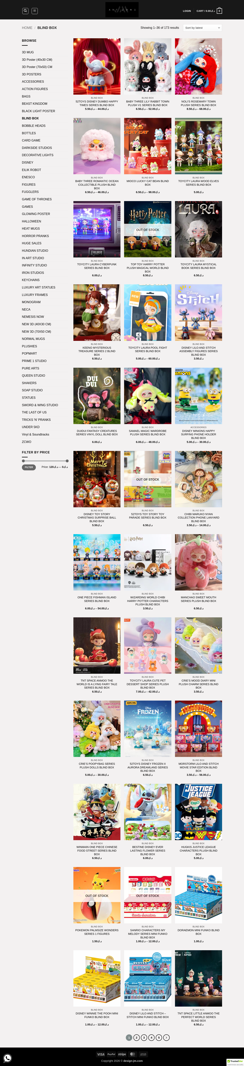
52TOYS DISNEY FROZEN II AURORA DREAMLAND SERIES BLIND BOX (148, 767)
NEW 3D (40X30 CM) (36, 324)
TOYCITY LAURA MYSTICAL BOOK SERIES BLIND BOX (199, 266)
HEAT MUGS (31, 228)
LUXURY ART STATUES (38, 287)
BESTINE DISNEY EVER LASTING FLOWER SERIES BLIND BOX (147, 850)
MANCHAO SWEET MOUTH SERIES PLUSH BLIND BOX (198, 599)
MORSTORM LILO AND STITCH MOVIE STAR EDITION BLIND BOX (199, 767)
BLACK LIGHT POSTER (38, 111)
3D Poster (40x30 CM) (37, 59)
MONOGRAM (31, 302)
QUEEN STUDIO (33, 375)
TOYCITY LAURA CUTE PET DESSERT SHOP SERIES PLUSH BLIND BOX (148, 684)
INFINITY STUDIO (34, 265)
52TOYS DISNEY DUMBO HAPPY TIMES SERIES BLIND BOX (97, 103)
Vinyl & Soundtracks (35, 434)
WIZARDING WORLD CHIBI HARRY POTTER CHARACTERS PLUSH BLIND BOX (147, 601)
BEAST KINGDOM (34, 103)
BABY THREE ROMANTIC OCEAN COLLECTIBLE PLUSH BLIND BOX (97, 185)
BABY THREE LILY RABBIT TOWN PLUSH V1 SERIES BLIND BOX (147, 103)
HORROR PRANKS (35, 236)
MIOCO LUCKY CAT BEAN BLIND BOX (148, 183)
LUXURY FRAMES (35, 294)
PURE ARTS (30, 368)
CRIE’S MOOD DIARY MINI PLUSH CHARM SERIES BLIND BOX (198, 684)
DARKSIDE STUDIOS (37, 147)
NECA (26, 309)
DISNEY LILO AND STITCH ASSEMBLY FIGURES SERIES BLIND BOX (198, 351)
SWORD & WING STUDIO (40, 405)
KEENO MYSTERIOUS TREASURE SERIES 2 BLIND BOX (97, 351)
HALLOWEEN (31, 221)
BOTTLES (29, 133)
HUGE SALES (31, 243)
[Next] (166, 1037)
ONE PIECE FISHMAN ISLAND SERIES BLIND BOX (97, 599)
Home (27, 28)
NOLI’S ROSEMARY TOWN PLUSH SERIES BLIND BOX (198, 103)
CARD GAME (31, 140)
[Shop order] (202, 28)
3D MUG (28, 52)
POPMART (29, 353)
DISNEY (27, 162)
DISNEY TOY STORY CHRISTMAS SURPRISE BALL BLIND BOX (97, 518)
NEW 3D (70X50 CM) (36, 331)
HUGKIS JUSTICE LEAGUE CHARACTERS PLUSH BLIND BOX (199, 850)
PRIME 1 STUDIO (34, 361)
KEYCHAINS (30, 280)
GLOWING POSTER (36, 214)
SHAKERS (29, 383)
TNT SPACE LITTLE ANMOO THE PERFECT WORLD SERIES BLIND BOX (198, 1017)
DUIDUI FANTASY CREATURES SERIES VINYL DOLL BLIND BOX (97, 432)
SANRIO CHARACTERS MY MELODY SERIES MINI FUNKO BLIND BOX (147, 934)
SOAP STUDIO (32, 390)
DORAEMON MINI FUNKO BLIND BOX (199, 932)
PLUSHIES (29, 346)
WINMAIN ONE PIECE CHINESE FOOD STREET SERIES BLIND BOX (96, 850)
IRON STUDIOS (33, 272)
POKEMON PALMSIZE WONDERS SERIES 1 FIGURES (97, 932)
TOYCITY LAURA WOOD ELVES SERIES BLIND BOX (198, 183)
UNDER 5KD (30, 427)
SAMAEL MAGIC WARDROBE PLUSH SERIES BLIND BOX (147, 432)
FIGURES (28, 184)
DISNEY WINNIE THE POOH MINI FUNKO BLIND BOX (97, 1015)
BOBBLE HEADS (34, 125)
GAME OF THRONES (37, 199)
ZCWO (26, 442)
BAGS (26, 96)
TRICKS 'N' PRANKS (36, 419)
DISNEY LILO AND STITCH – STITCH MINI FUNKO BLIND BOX (148, 1015)
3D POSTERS (31, 74)
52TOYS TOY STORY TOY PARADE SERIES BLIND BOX (147, 516)
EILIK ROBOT (31, 170)
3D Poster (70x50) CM (37, 67)
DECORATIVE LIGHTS (37, 155)
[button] (35, 11)
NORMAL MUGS (33, 338)
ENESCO (28, 177)
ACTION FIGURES (35, 89)
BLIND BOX (30, 118)
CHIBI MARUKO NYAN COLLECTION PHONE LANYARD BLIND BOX (198, 518)
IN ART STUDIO (33, 258)
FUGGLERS (30, 191)
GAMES (27, 206)
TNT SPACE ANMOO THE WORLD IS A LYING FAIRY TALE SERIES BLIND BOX (97, 684)
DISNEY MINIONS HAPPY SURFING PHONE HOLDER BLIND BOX (198, 434)
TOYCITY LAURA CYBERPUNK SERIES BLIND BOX (97, 266)
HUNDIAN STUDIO (35, 250)
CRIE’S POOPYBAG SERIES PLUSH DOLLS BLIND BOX (97, 765)
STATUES (28, 397)
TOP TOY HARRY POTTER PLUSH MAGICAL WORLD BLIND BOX (148, 268)
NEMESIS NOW (33, 316)
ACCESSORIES (33, 81)
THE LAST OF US (34, 412)
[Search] (25, 11)
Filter (29, 467)
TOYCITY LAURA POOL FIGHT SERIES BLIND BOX (147, 349)
